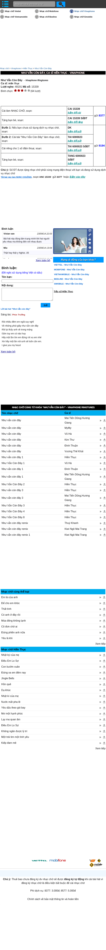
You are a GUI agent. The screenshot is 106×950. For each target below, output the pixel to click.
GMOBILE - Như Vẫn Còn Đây (68, 284)
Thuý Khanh (71, 525)
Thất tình (6, 611)
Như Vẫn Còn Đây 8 (13, 519)
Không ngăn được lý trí (14, 733)
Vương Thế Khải (74, 453)
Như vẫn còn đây (11, 422)
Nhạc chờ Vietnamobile (16, 17)
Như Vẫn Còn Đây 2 (13, 486)
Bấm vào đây (77, 177)
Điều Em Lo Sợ (10, 663)
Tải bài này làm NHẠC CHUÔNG (16, 177)
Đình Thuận (71, 448)
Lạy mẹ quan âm (10, 721)
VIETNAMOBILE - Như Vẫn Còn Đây (71, 274)
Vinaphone (16, 68)
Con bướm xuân (10, 669)
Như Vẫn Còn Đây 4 (13, 513)
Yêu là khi (6, 640)
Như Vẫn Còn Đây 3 (13, 508)
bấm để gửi (74, 131)
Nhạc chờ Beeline (48, 17)
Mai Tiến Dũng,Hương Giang (77, 422)
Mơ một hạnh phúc (12, 716)
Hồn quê (6, 686)
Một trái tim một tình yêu (15, 739)
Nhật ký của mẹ (10, 657)
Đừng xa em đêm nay (13, 675)
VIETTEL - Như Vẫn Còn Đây (68, 265)
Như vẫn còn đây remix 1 (16, 537)
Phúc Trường (18, 317)
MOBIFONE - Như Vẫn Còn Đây (69, 269)
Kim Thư (69, 442)
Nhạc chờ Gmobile (83, 17)
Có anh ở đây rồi (10, 617)
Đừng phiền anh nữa (13, 634)
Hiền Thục (28, 68)
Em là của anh (9, 599)
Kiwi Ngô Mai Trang (76, 531)
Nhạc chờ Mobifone (49, 11)
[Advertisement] (53, 567)
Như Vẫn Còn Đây (43, 68)
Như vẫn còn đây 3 (12, 492)
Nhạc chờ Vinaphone (84, 11)
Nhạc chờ (4, 68)
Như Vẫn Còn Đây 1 (13, 465)
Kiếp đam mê (8, 745)
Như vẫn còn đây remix (15, 525)
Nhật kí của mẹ (10, 698)
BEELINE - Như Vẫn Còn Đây (68, 279)
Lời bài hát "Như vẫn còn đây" (15, 311)
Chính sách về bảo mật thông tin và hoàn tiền (53, 901)
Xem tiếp (100, 646)
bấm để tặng (75, 122)
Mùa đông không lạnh (13, 623)
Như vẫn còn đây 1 (12, 459)
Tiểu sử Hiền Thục (63, 291)
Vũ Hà (68, 436)
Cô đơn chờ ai (9, 629)
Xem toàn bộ (43, 260)
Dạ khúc (6, 692)
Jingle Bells (7, 680)
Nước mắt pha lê (10, 704)
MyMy (68, 430)
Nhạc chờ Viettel (13, 11)
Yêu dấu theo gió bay (13, 710)
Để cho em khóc (10, 605)
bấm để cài (74, 112)
